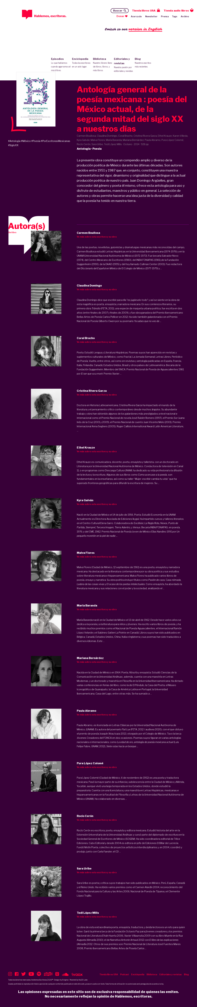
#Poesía (35, 141)
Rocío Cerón (83, 830)
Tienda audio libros (176, 10)
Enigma (65, 980)
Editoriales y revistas (123, 65)
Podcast (124, 974)
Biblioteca (102, 64)
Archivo (185, 16)
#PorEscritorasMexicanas (55, 141)
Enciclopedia (81, 63)
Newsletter (151, 16)
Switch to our (133, 29)
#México (26, 141)
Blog (144, 63)
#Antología (14, 141)
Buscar (117, 10)
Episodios (61, 64)
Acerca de (136, 16)
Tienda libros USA (144, 10)
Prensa (165, 16)
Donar (120, 16)
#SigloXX (13, 145)
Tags (174, 16)
